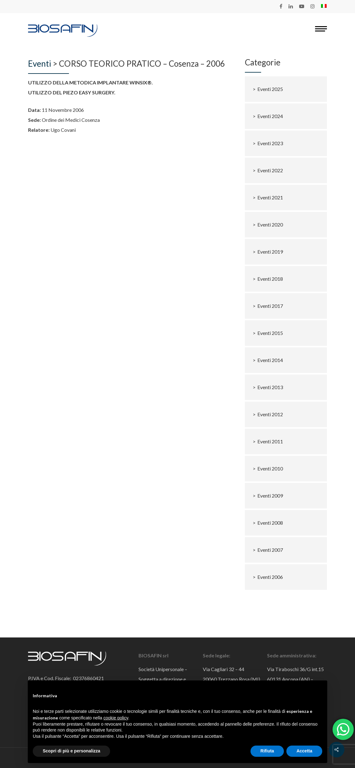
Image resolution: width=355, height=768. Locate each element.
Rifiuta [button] (267, 750)
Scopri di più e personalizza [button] (71, 750)
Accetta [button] (304, 750)
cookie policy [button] (116, 717)
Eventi (39, 64)
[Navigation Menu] (321, 29)
